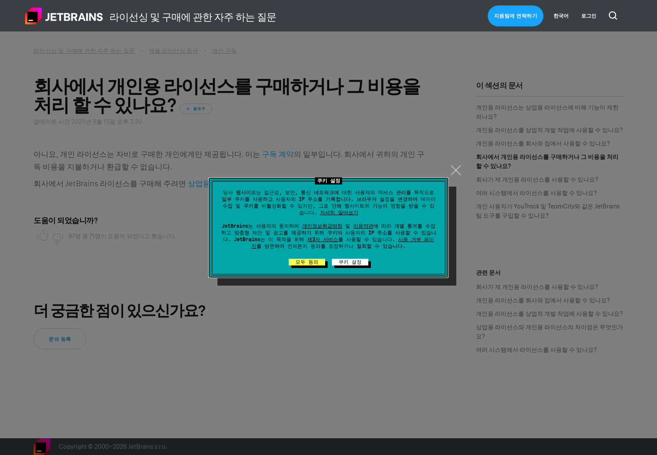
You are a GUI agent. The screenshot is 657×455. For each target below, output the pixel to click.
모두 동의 (306, 262)
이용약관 (363, 226)
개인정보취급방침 (322, 226)
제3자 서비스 (322, 239)
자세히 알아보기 (339, 212)
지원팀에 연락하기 (516, 16)
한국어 (561, 16)
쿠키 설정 (350, 262)
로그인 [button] (588, 16)
